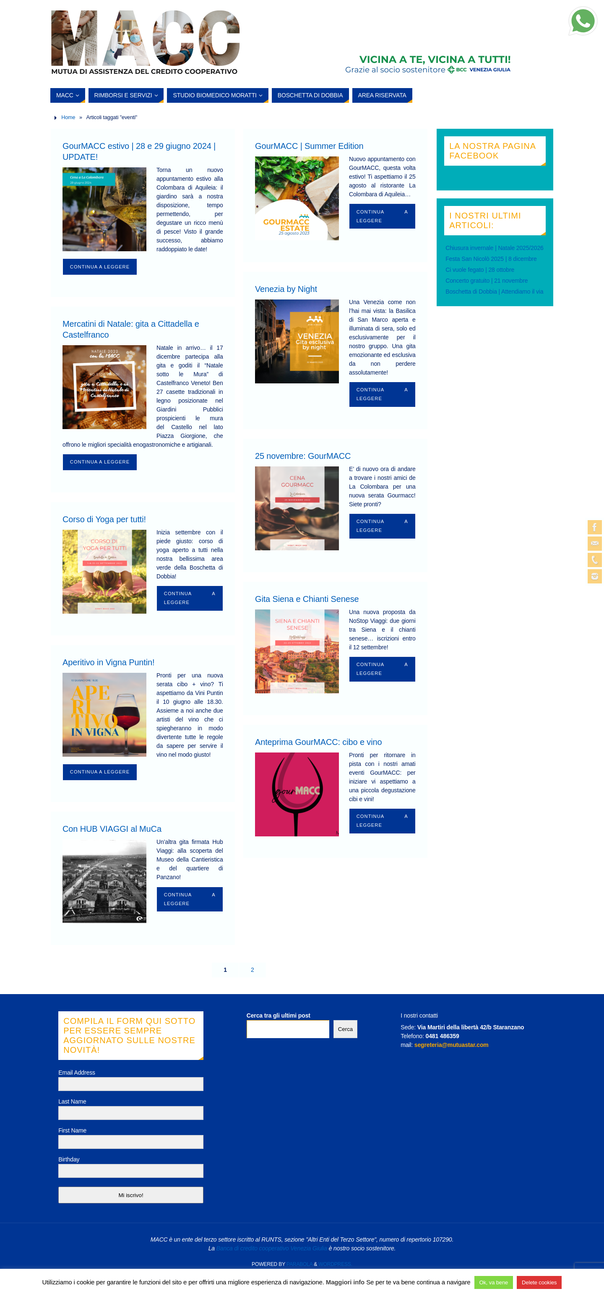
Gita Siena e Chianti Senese (307, 599)
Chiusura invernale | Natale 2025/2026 (494, 248)
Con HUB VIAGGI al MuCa (111, 828)
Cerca (345, 1029)
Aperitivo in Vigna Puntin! (108, 662)
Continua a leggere (100, 266)
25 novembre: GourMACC (303, 456)
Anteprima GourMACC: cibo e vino (318, 742)
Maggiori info (345, 1282)
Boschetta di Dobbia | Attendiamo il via (494, 291)
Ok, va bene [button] (493, 1282)
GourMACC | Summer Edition (309, 146)
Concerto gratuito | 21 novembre (486, 280)
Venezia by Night (286, 289)
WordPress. (335, 1264)
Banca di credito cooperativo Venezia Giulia (271, 1248)
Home (68, 117)
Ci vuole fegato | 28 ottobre (479, 269)
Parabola (299, 1264)
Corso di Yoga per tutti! (104, 519)
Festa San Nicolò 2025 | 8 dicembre (491, 258)
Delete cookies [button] (539, 1282)
